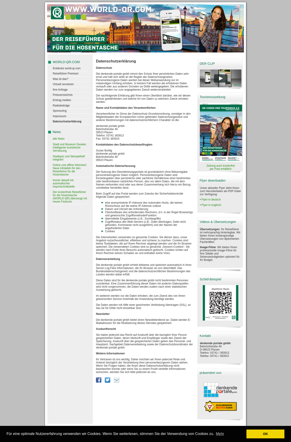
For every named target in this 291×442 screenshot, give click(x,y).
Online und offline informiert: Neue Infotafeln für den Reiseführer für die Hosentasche (70, 169)
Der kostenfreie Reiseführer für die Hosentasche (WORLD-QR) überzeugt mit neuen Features (70, 196)
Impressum (59, 116)
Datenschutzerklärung (67, 121)
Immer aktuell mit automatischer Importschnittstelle (64, 183)
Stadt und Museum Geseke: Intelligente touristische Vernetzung (70, 147)
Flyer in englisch (211, 205)
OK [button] (265, 434)
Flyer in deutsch (211, 199)
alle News (59, 138)
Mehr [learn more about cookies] (220, 434)
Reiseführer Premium (65, 73)
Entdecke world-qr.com (66, 68)
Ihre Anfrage (60, 89)
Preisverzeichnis (63, 94)
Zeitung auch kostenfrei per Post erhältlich (220, 167)
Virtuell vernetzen (63, 84)
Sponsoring (60, 110)
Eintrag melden (62, 100)
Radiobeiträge (61, 105)
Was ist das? (60, 79)
